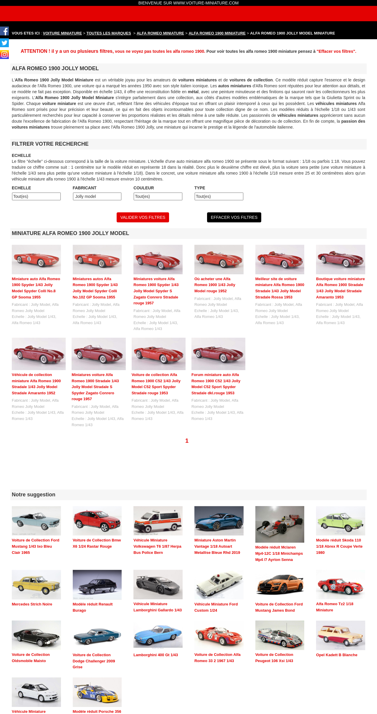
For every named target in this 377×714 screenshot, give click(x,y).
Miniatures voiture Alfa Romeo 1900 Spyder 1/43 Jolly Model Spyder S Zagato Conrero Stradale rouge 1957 (155, 291)
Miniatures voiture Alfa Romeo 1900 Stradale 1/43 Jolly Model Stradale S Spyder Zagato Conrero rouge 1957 (95, 386)
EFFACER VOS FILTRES (234, 217)
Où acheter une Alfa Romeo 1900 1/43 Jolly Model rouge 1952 (214, 285)
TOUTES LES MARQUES (109, 33)
